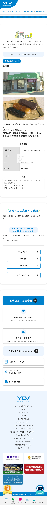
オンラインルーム (23, 448)
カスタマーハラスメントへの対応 (24, 429)
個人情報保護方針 (23, 419)
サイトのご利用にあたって (23, 406)
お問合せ (23, 409)
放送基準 (23, 416)
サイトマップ (23, 412)
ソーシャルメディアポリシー (23, 425)
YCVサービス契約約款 (23, 442)
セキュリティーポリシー (23, 422)
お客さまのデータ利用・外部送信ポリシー (23, 432)
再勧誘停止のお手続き (23, 435)
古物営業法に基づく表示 (23, 445)
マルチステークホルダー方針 (23, 438)
